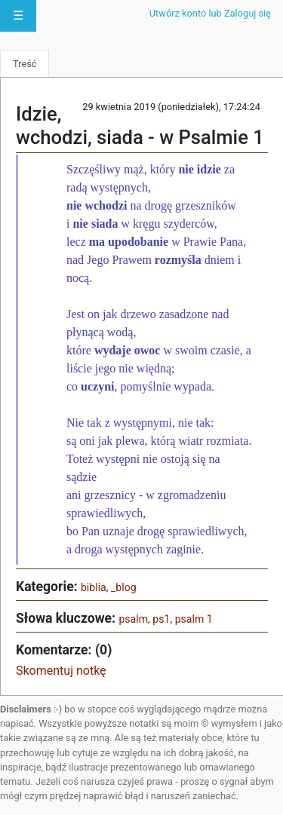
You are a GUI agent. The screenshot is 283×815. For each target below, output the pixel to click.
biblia (93, 587)
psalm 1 (194, 619)
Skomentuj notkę (61, 670)
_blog (124, 587)
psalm (133, 619)
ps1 (161, 619)
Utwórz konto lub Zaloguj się (210, 13)
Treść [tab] (24, 63)
